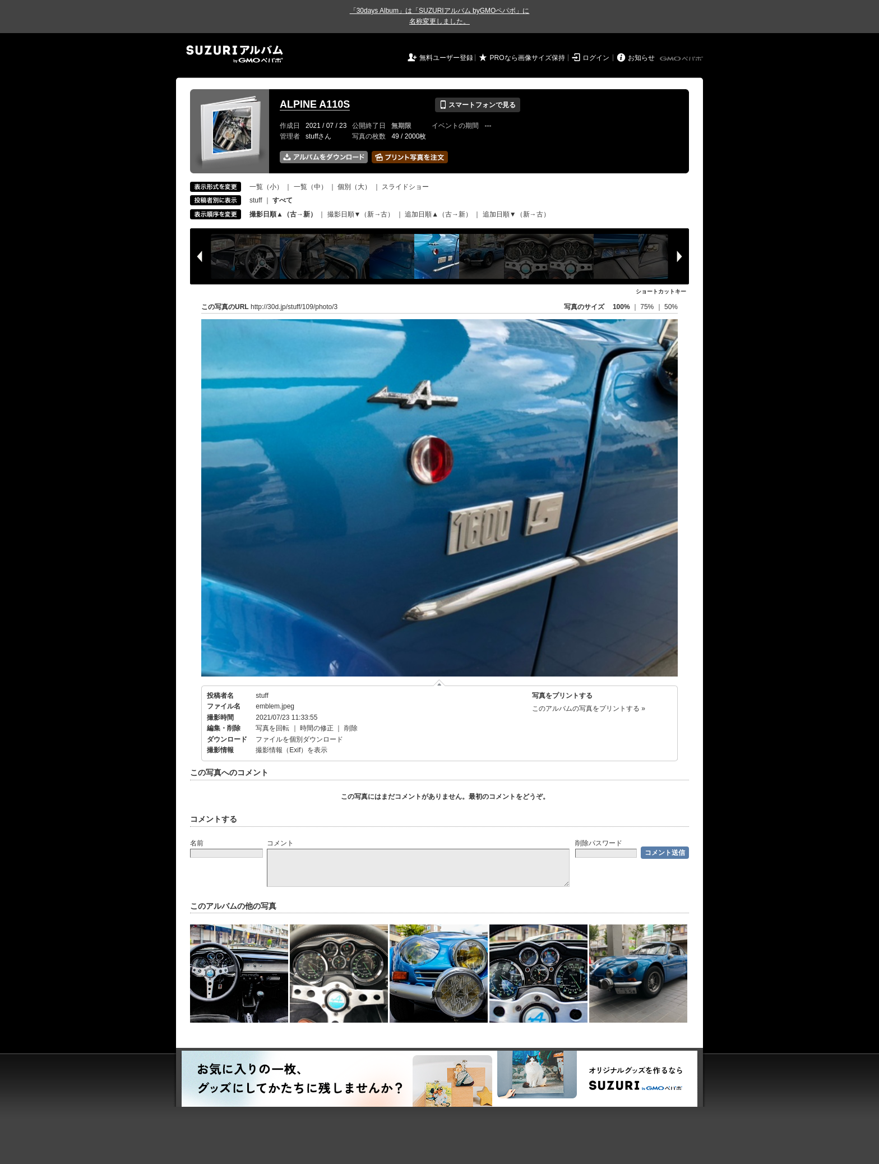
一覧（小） (266, 187)
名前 (196, 843)
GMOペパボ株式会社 (682, 59)
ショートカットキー (661, 291)
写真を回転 (272, 728)
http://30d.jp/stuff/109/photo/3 (294, 307)
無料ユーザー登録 (446, 58)
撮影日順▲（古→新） (283, 214)
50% (671, 307)
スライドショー (405, 187)
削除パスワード (598, 843)
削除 (351, 728)
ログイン (595, 58)
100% (621, 307)
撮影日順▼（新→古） (361, 214)
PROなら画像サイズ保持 (527, 58)
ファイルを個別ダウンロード (299, 739)
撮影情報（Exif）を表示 (291, 750)
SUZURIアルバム (234, 54)
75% (647, 307)
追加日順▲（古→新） (438, 214)
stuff (255, 200)
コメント (280, 843)
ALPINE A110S (315, 104)
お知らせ (641, 58)
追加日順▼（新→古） (516, 214)
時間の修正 (317, 728)
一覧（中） (310, 187)
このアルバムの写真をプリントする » (588, 708)
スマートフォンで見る (477, 105)
